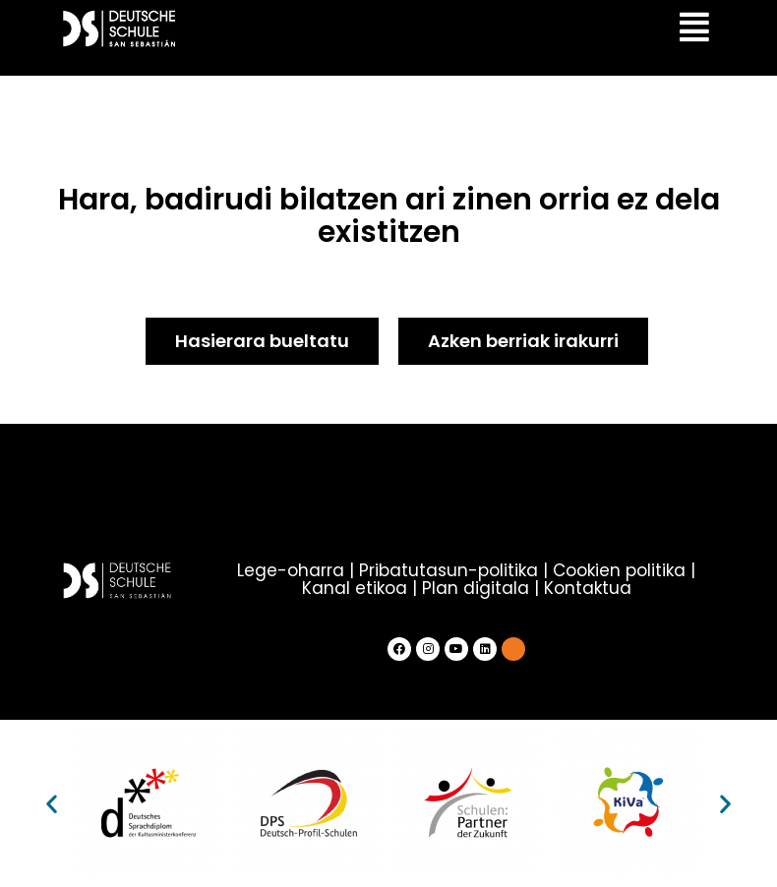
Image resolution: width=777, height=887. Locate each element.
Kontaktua (587, 588)
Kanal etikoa (354, 588)
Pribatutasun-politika (448, 570)
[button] (51, 804)
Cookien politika (619, 570)
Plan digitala (475, 588)
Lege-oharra (290, 570)
